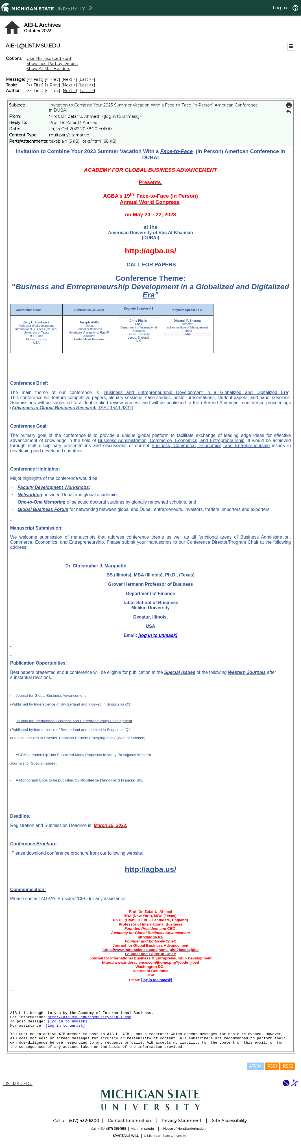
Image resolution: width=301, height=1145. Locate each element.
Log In (280, 7)
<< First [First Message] (35, 79)
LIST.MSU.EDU (17, 1083)
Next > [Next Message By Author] (69, 90)
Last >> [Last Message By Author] (87, 90)
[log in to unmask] (121, 116)
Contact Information (129, 1120)
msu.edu (147, 1129)
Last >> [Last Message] (87, 79)
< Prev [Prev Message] (52, 79)
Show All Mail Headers (48, 68)
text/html (91, 141)
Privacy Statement (181, 1120)
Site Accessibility (229, 1120)
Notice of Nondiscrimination (184, 1129)
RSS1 (272, 1066)
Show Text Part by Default (52, 63)
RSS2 (288, 1066)
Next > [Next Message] (69, 79)
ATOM (255, 1066)
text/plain (58, 141)
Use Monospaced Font (49, 58)
